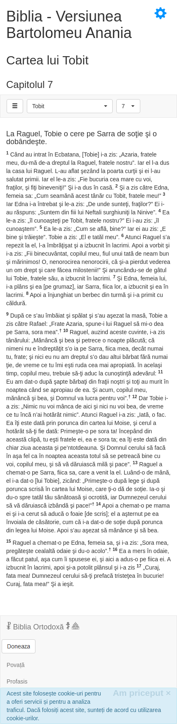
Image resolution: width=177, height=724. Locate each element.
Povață (16, 665)
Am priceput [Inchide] (142, 692)
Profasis (17, 681)
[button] (70, 106)
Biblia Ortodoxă (43, 626)
